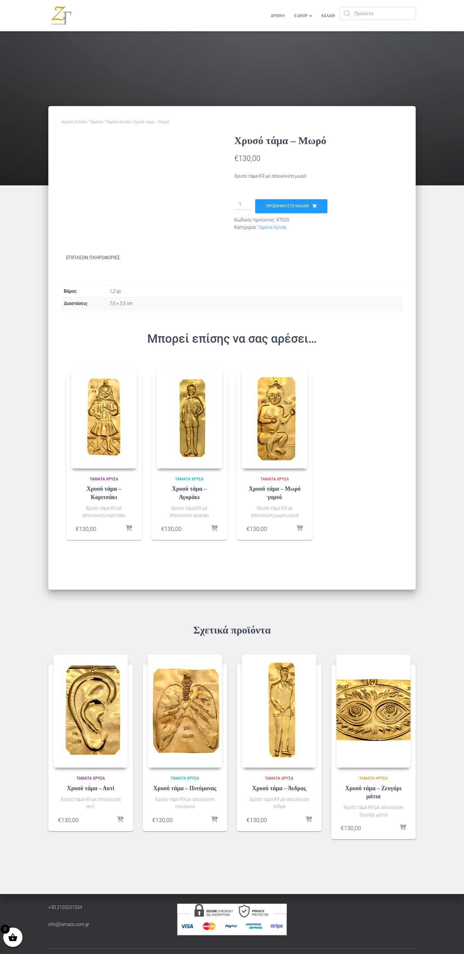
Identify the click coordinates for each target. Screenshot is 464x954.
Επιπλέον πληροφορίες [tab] (93, 257)
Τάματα (96, 122)
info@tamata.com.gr (68, 924)
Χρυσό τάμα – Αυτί (90, 787)
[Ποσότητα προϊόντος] (242, 204)
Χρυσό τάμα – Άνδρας (279, 787)
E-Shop (303, 16)
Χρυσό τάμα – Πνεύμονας (185, 787)
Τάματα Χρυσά (118, 122)
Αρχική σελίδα (73, 122)
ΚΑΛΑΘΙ (328, 16)
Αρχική (278, 16)
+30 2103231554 (65, 907)
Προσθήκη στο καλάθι (287, 206)
